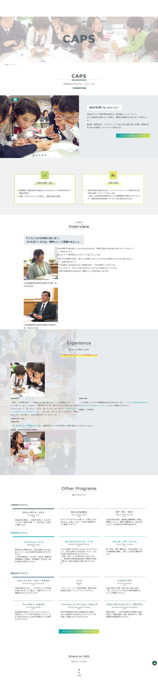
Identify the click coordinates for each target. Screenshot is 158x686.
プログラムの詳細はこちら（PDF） (133, 136)
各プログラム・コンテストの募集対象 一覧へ (79, 631)
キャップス (13, 64)
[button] (33, 155)
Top (6, 64)
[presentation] (77, 125)
